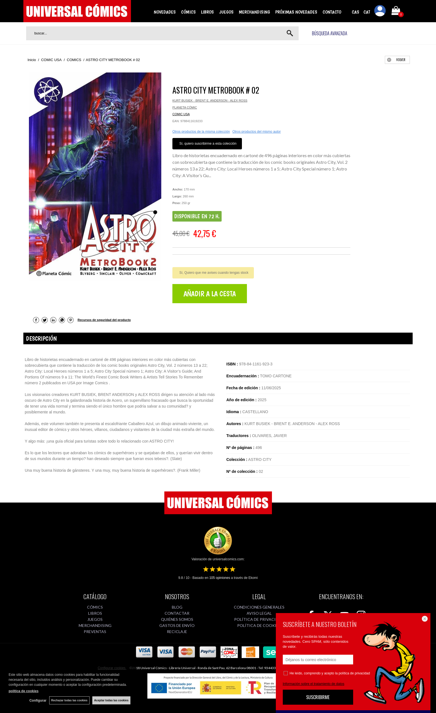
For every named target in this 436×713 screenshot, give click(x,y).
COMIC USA (181, 114)
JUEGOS (226, 12)
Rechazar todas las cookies (69, 700)
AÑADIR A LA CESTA (210, 293)
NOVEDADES (165, 12)
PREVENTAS (95, 631)
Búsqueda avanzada (329, 33)
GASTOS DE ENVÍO (177, 625)
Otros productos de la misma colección (201, 132)
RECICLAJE (177, 631)
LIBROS (207, 12)
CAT (366, 12)
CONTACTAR (177, 613)
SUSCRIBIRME (318, 697)
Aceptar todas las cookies (111, 700)
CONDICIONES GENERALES (259, 607)
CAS (355, 12)
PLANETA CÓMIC (184, 107)
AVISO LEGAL (259, 613)
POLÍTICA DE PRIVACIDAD (259, 619)
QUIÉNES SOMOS (177, 619)
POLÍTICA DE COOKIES (259, 625)
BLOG (177, 607)
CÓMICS (188, 12)
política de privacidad (354, 673)
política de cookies (23, 691)
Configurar (37, 700)
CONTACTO (332, 12)
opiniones (219, 578)
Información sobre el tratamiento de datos (313, 684)
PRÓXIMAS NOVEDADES (296, 12)
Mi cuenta (380, 11)
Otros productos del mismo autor (256, 132)
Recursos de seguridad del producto (104, 320)
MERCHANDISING (254, 12)
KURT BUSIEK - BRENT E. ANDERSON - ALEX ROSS (209, 100)
